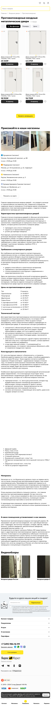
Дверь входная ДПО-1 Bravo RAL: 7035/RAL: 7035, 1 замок (35, 95)
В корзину (9, 64)
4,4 (28, 68)
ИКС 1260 (7, 680)
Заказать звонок (7, 647)
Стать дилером (12, 652)
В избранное (20, 64)
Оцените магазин (6, 661)
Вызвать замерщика (25, 116)
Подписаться (35, 603)
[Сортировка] (3, 26)
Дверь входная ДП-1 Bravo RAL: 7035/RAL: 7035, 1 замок (10, 57)
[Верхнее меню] (3, 3)
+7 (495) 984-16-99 (10, 644)
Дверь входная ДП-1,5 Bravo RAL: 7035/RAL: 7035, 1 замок (35, 57)
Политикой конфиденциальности (39, 611)
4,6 (4, 31)
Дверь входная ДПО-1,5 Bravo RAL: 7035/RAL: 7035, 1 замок (11, 95)
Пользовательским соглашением (22, 612)
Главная (4, 13)
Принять (45, 695)
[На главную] (9, 3)
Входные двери (14, 13)
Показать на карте (10, 196)
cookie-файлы (18, 694)
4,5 (4, 68)
